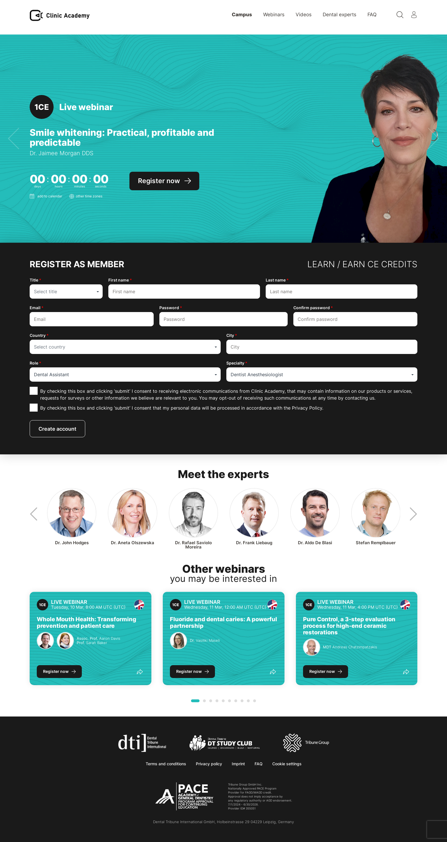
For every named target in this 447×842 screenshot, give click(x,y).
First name (120, 280)
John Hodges (72, 543)
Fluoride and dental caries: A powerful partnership (223, 622)
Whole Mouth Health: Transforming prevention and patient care (86, 622)
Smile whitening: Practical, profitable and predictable (122, 137)
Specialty (236, 363)
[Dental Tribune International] (142, 742)
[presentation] (13, 139)
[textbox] (66, 291)
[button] (195, 700)
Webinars (274, 14)
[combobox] (66, 291)
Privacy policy (209, 763)
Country (39, 335)
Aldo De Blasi (315, 543)
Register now (56, 671)
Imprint (238, 763)
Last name (277, 280)
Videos (304, 14)
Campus (242, 14)
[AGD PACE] (184, 796)
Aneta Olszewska (132, 543)
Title (35, 280)
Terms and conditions (166, 763)
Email (37, 307)
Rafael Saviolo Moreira (193, 545)
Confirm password (313, 307)
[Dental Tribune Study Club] (224, 742)
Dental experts (339, 14)
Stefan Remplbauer (376, 543)
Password (170, 307)
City (231, 335)
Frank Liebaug (254, 543)
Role (35, 363)
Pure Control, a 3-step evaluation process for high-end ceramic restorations (349, 626)
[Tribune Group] (306, 742)
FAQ (372, 14)
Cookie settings (287, 763)
